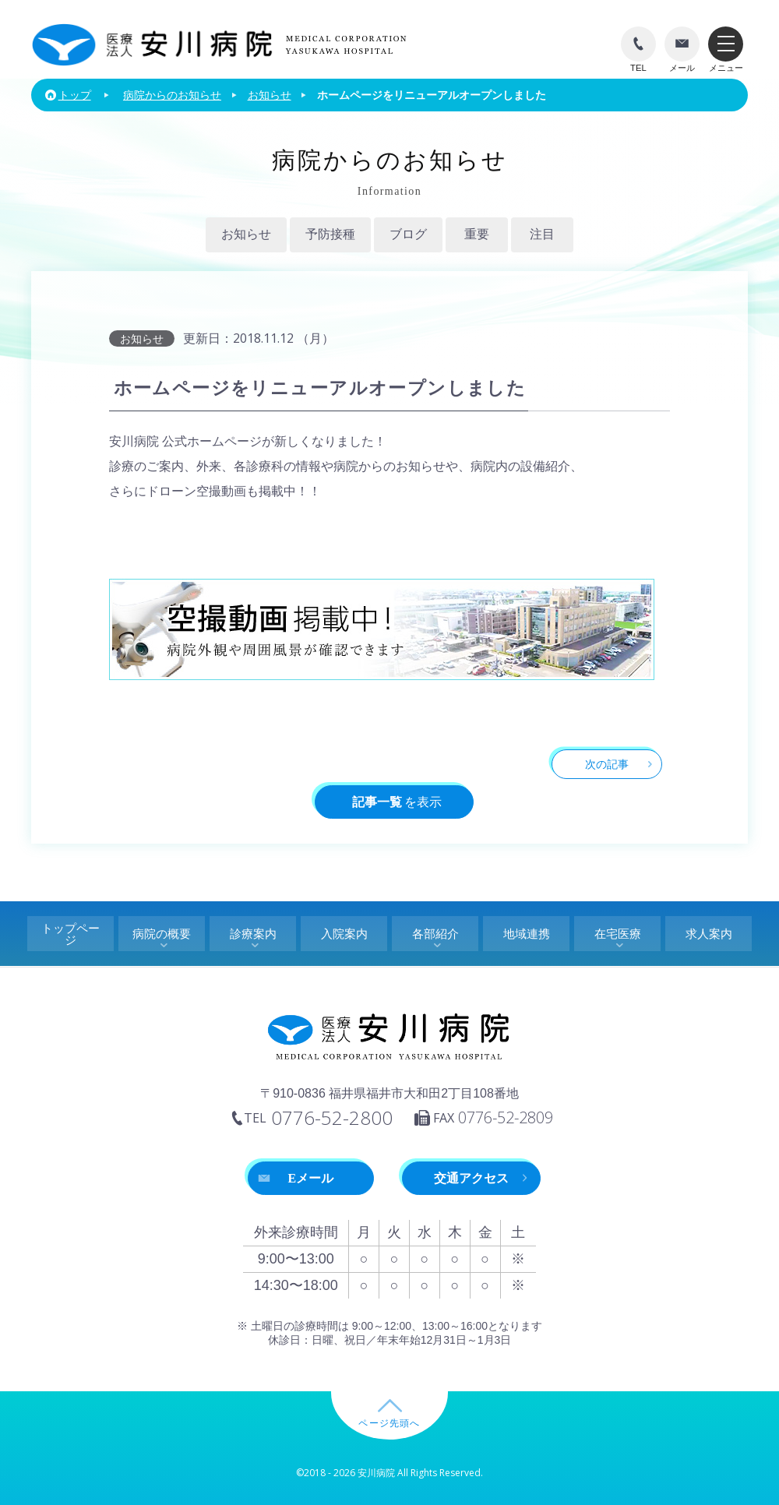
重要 (476, 234)
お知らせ (246, 234)
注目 (542, 234)
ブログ (408, 234)
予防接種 (330, 234)
